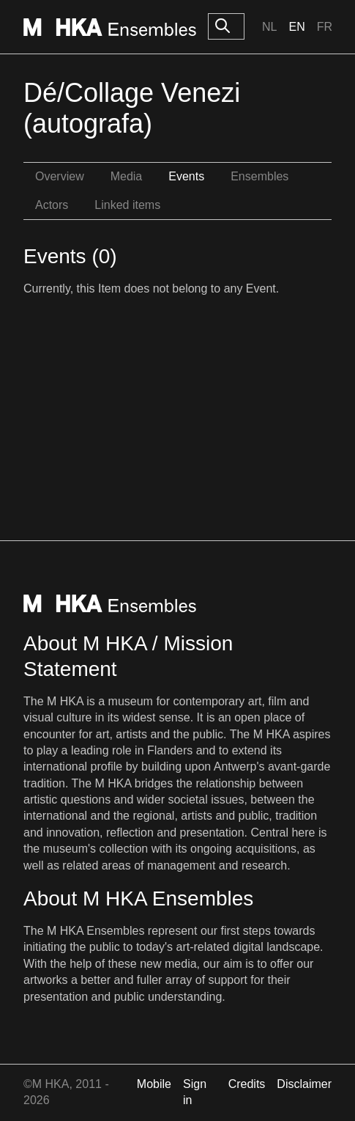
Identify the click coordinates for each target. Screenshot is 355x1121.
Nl (269, 27)
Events (186, 176)
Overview (59, 176)
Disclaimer (304, 1084)
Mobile (154, 1084)
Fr (324, 27)
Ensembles (259, 176)
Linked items (127, 205)
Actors (51, 205)
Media (127, 176)
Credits (247, 1084)
